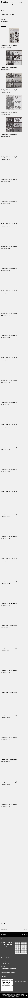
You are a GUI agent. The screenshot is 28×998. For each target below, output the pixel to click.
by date (3, 23)
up (25, 929)
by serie (3, 25)
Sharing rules (5, 929)
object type (3, 19)
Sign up (24, 934)
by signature (4, 21)
